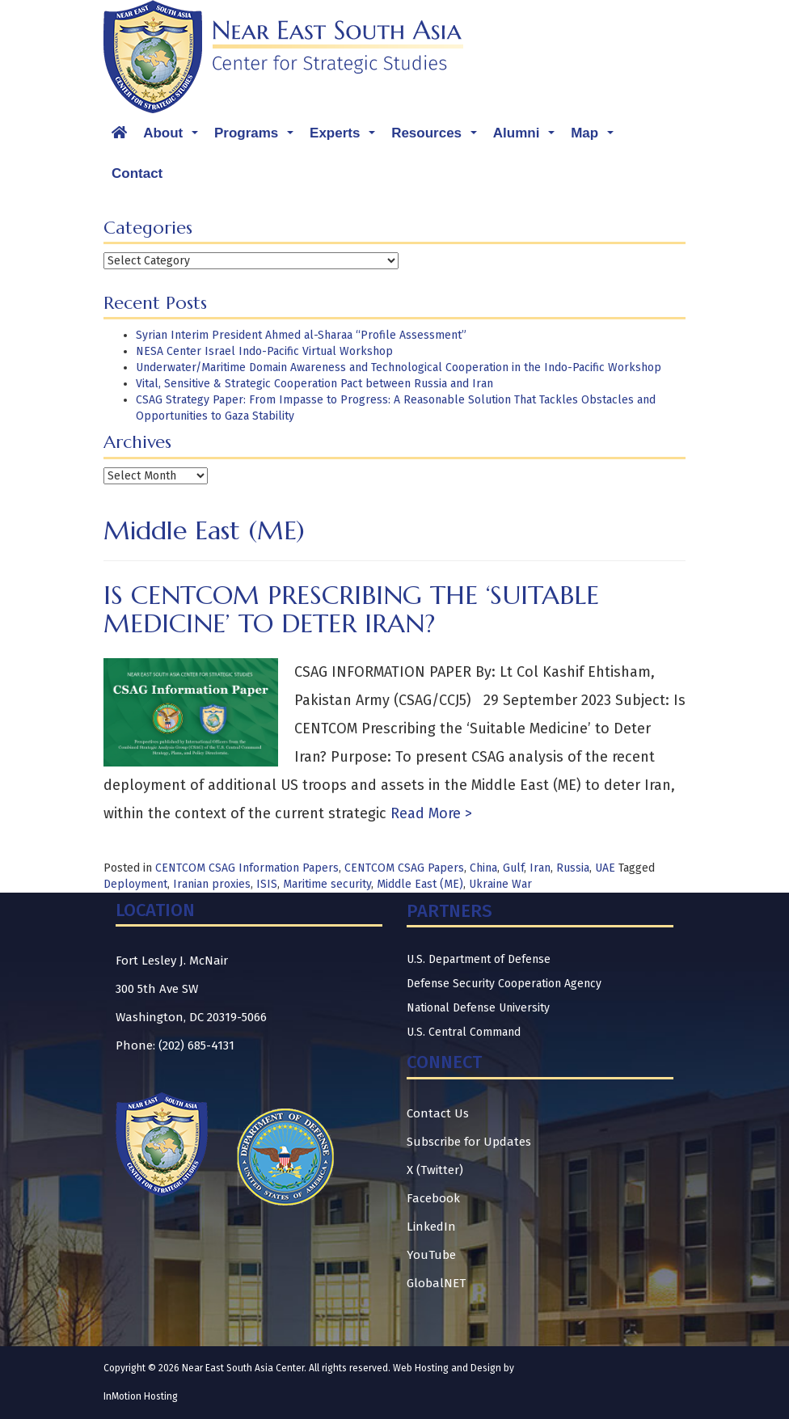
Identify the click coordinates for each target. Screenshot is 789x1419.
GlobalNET (436, 1283)
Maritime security (327, 884)
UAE (605, 868)
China (483, 868)
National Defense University (478, 1008)
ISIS (266, 884)
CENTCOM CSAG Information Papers (247, 868)
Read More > (429, 813)
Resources (438, 137)
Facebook (433, 1198)
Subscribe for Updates (469, 1141)
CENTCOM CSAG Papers (404, 868)
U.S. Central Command (464, 1032)
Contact (137, 173)
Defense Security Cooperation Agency (504, 983)
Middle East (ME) (420, 884)
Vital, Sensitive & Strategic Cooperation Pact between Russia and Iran (314, 384)
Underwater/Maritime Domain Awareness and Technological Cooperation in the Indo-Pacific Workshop (398, 367)
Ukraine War (500, 884)
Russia (572, 868)
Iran (540, 868)
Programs (258, 137)
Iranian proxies (212, 884)
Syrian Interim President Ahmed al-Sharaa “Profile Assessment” (301, 335)
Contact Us (438, 1113)
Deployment (135, 884)
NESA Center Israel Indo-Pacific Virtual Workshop (264, 351)
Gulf (513, 868)
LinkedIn (431, 1226)
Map (596, 137)
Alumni (528, 137)
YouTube (431, 1255)
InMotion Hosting (140, 1396)
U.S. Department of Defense (479, 959)
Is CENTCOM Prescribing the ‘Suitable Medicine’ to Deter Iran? (351, 609)
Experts (346, 137)
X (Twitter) (435, 1170)
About (174, 137)
